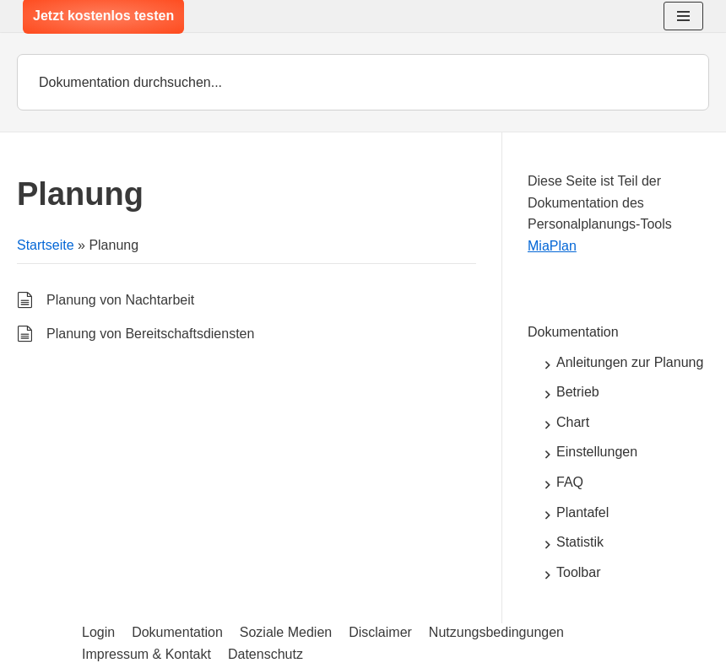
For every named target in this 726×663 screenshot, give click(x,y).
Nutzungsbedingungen (496, 632)
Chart (572, 422)
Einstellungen (596, 452)
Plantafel (582, 512)
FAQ (569, 482)
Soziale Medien (286, 632)
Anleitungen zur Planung (629, 362)
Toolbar (578, 572)
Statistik (580, 542)
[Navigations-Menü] (683, 16)
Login (98, 632)
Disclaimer (380, 632)
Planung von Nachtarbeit (120, 300)
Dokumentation (573, 332)
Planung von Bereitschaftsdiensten (150, 333)
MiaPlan (552, 246)
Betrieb (577, 392)
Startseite (45, 245)
